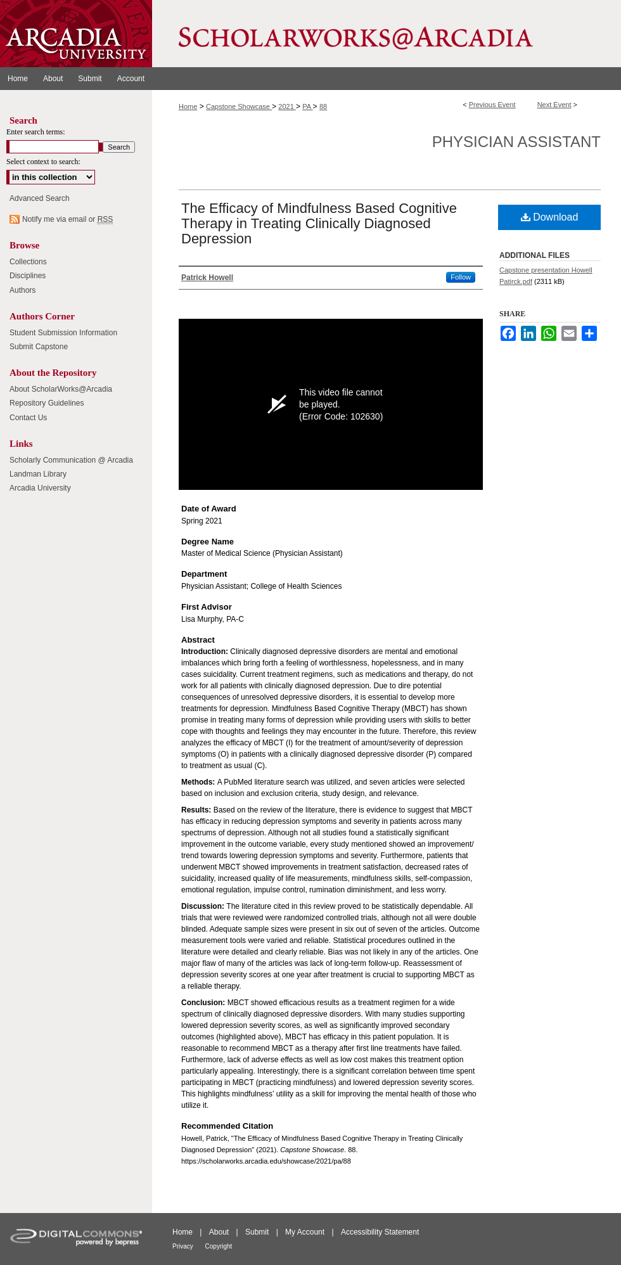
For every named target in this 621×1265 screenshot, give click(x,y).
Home (188, 106)
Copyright (219, 1246)
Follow (461, 277)
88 (323, 106)
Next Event (554, 104)
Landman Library (38, 474)
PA (307, 106)
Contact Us (28, 417)
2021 (287, 106)
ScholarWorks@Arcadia (386, 33)
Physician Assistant (516, 141)
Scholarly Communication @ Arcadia (71, 460)
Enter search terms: (35, 131)
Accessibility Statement (380, 1232)
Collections (28, 261)
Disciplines (28, 275)
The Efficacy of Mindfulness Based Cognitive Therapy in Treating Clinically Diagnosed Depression (319, 223)
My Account (305, 1232)
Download (550, 217)
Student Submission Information (63, 332)
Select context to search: (43, 161)
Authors (22, 290)
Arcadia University (40, 488)
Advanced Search (40, 198)
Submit (258, 1232)
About (220, 1232)
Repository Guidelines (47, 403)
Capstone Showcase (239, 106)
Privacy (183, 1246)
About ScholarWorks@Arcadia (61, 389)
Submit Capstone (39, 346)
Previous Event (492, 104)
